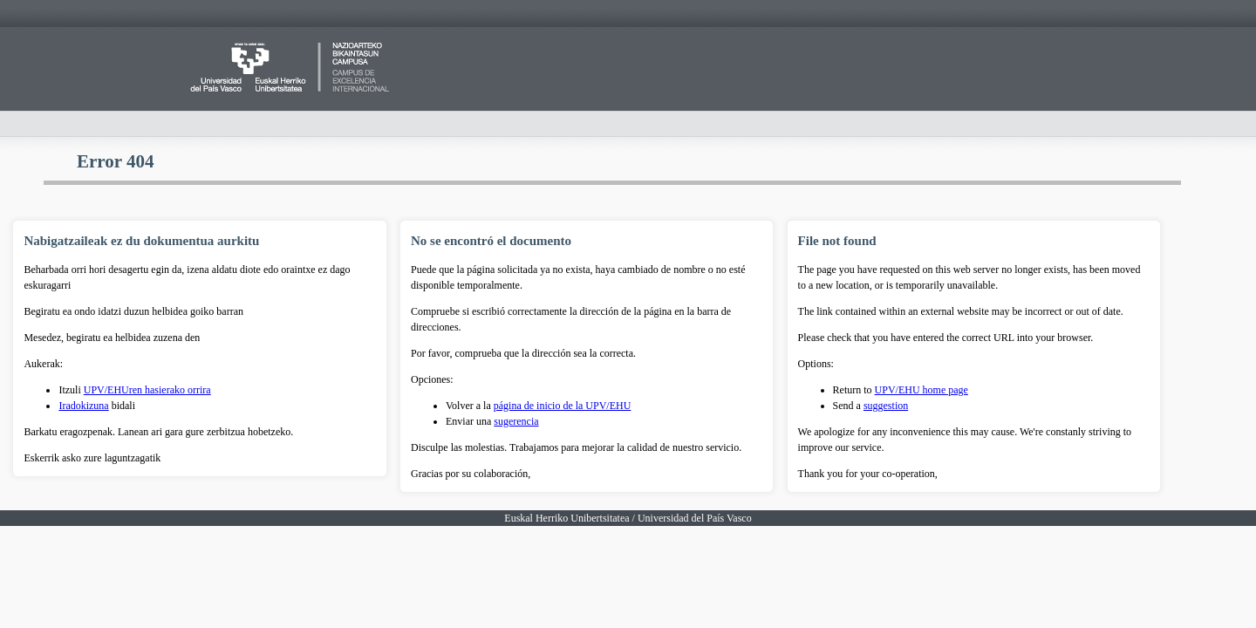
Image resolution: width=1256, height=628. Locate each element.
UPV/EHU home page (921, 390)
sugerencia (516, 421)
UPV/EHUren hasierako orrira (147, 390)
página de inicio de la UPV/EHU (562, 405)
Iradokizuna (83, 405)
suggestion (886, 405)
